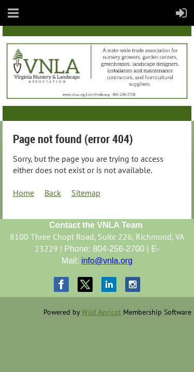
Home (23, 193)
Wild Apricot (101, 312)
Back (52, 193)
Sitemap (85, 193)
